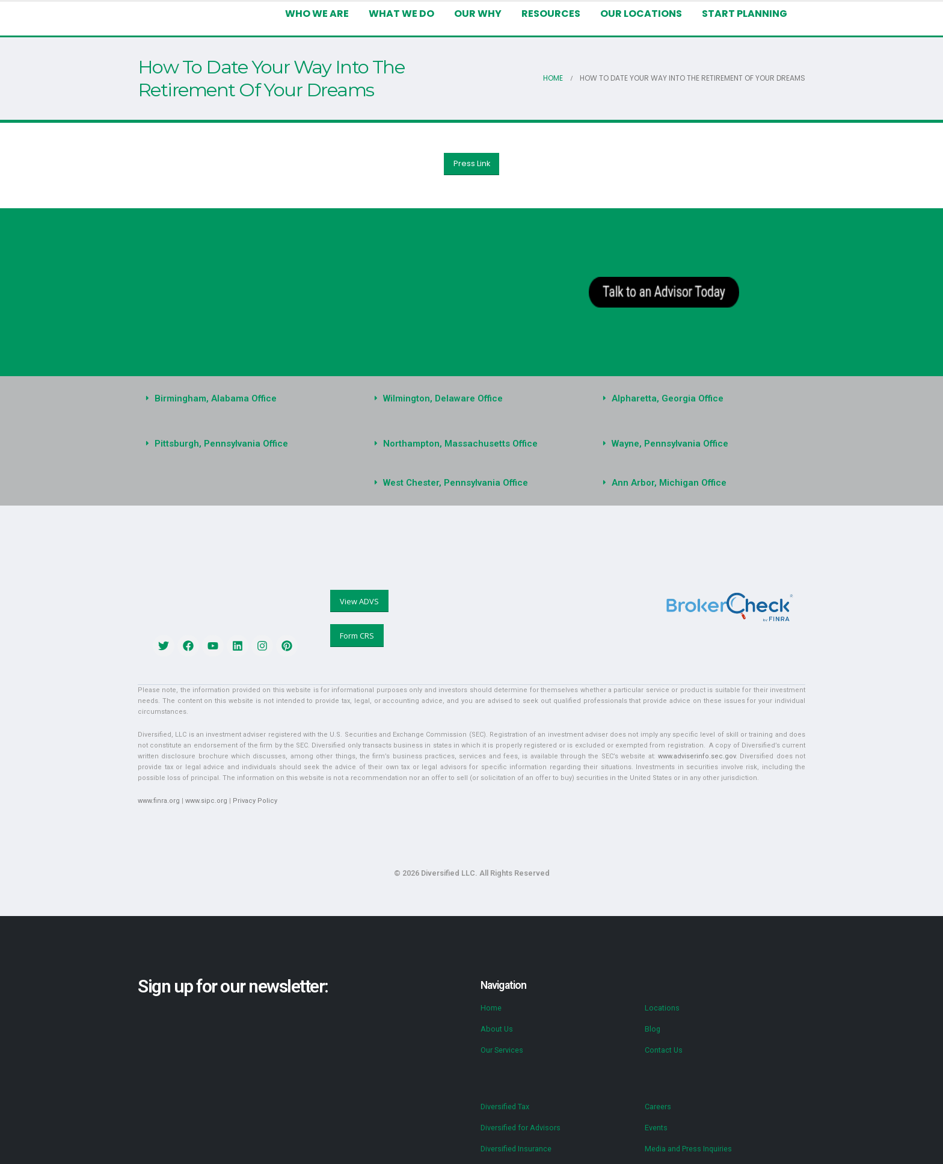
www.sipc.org (203, 790)
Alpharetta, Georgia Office (664, 398)
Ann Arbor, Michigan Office (665, 482)
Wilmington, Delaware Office (440, 398)
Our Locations (646, 13)
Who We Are (329, 13)
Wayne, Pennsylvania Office (667, 443)
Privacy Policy (249, 790)
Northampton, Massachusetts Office (456, 443)
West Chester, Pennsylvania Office (452, 482)
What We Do (412, 13)
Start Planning (746, 13)
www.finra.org (158, 790)
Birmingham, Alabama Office (213, 398)
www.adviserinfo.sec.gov (606, 745)
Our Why (487, 13)
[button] (243, 398)
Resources (558, 13)
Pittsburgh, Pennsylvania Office (218, 443)
